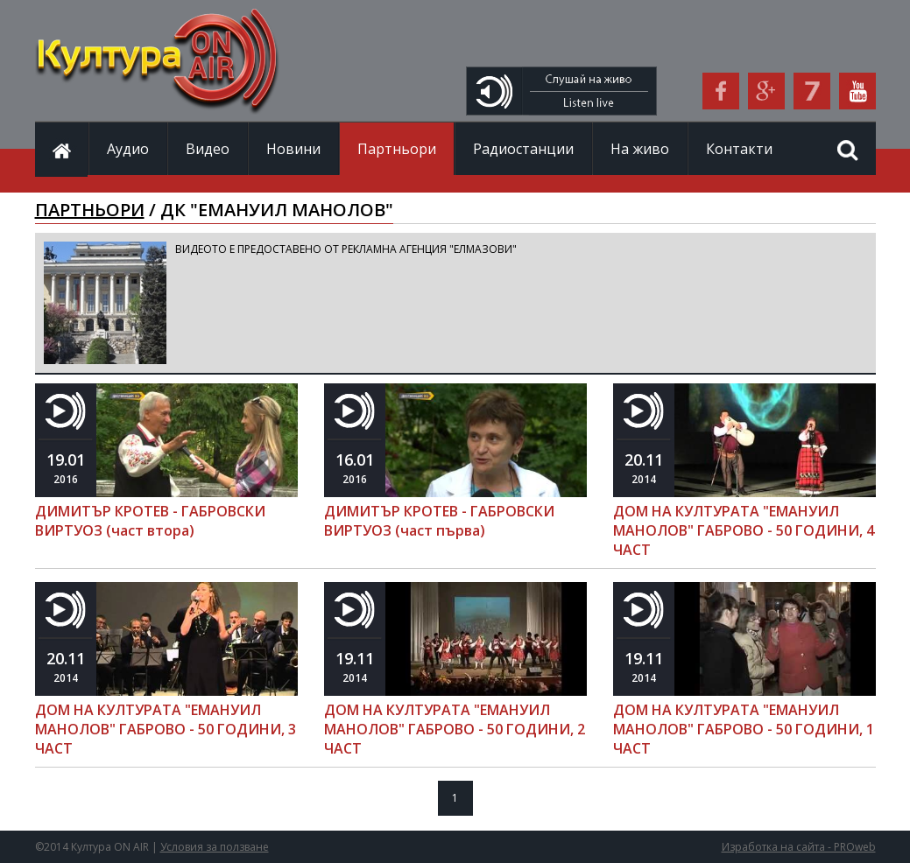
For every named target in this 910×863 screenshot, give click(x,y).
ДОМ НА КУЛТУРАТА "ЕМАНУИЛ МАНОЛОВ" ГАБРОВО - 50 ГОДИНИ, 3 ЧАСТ (165, 729)
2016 (65, 468)
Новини (293, 148)
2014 (643, 468)
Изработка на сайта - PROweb (799, 846)
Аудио (128, 148)
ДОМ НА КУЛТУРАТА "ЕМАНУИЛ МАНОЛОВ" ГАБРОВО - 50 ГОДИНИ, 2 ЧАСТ (454, 729)
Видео (207, 148)
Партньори (396, 148)
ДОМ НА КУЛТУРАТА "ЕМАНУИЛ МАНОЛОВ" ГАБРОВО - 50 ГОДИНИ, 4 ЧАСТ (743, 530)
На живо (639, 148)
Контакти (739, 148)
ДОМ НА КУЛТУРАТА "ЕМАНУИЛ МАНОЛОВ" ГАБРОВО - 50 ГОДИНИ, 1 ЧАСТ (743, 729)
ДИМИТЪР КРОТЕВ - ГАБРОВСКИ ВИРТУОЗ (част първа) (439, 521)
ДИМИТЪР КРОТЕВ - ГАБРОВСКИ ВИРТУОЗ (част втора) (150, 521)
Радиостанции (523, 148)
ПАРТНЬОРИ (90, 209)
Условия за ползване (214, 846)
